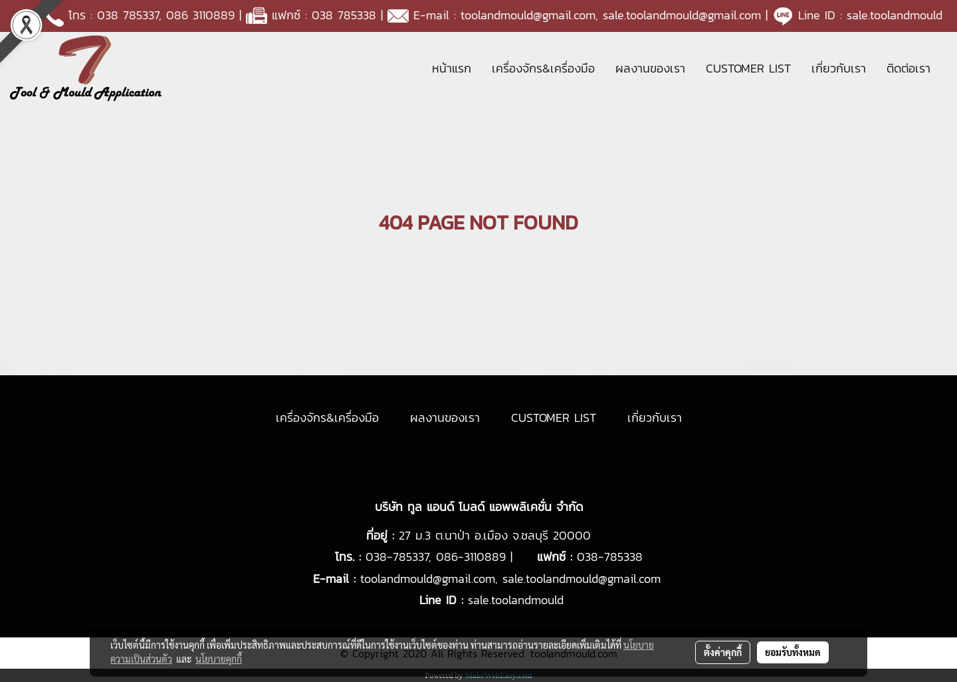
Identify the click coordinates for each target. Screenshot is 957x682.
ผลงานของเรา (650, 68)
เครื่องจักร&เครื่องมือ (543, 68)
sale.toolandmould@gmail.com (682, 15)
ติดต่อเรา (908, 68)
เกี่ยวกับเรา (838, 68)
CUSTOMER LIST (748, 68)
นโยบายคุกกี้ (218, 659)
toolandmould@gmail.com (528, 15)
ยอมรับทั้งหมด (793, 652)
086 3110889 (200, 15)
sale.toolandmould (894, 15)
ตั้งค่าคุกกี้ (723, 652)
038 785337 (128, 15)
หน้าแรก (451, 68)
